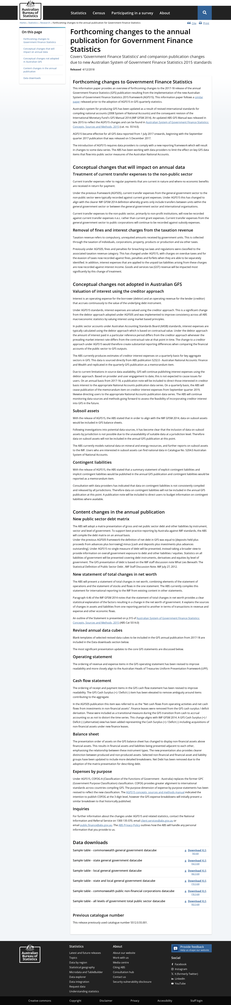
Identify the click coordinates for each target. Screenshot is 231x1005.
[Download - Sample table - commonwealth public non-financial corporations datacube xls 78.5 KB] (195, 892)
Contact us (119, 977)
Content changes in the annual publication (40, 70)
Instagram (181, 969)
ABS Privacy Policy (129, 825)
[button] (205, 13)
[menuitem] (78, 13)
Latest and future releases (85, 953)
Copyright (75, 1000)
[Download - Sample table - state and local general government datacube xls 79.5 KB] (195, 882)
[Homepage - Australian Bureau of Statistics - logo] (30, 10)
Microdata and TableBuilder (86, 972)
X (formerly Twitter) (186, 974)
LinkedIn (180, 978)
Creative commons (39, 1000)
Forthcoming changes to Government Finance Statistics (39, 40)
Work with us (121, 957)
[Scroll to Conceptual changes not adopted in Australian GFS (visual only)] (185, 285)
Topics (73, 957)
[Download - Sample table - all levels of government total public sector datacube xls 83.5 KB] (195, 902)
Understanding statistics (84, 991)
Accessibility (165, 1000)
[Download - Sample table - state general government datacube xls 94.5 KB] (195, 862)
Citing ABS (119, 967)
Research (45, 22)
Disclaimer (106, 1000)
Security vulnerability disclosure (132, 982)
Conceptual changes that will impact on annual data (39, 50)
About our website (124, 953)
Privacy (135, 1000)
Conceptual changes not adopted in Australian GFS (41, 60)
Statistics (78, 12)
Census (99, 12)
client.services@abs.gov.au (157, 820)
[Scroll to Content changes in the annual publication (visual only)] (168, 512)
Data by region (78, 962)
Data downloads (32, 78)
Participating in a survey (132, 12)
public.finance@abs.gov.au (96, 825)
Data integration (79, 982)
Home (23, 22)
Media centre (121, 962)
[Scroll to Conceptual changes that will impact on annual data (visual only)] (188, 167)
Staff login (196, 1000)
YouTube (180, 983)
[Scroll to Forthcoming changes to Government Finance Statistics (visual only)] (196, 82)
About (165, 12)
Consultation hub (123, 972)
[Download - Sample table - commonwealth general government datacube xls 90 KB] (195, 851)
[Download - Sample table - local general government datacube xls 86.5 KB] (195, 872)
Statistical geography (82, 967)
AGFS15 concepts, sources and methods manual (155, 792)
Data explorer (77, 977)
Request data (77, 986)
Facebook (180, 964)
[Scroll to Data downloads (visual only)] (111, 843)
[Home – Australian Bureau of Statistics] (29, 954)
